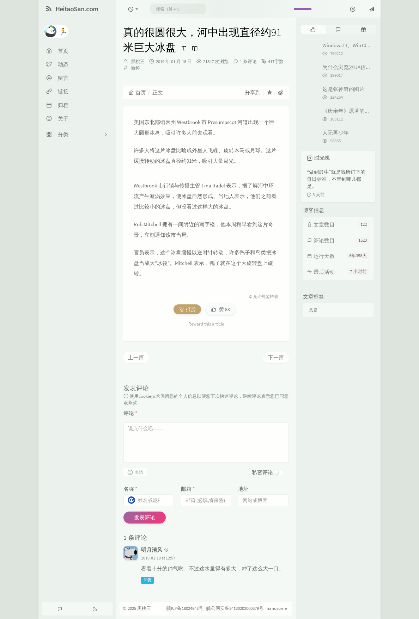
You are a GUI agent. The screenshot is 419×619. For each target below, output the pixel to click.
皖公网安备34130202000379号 (234, 609)
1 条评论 (248, 61)
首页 (137, 92)
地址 (243, 488)
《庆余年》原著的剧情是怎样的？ (362, 110)
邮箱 (188, 488)
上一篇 (136, 357)
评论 (130, 413)
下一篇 (276, 357)
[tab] (313, 30)
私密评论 (262, 472)
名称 (130, 488)
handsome (277, 609)
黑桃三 (138, 61)
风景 (313, 310)
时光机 (322, 157)
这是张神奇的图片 (343, 89)
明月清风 (151, 549)
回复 (147, 580)
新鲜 (135, 68)
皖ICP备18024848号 (184, 609)
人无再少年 (335, 132)
